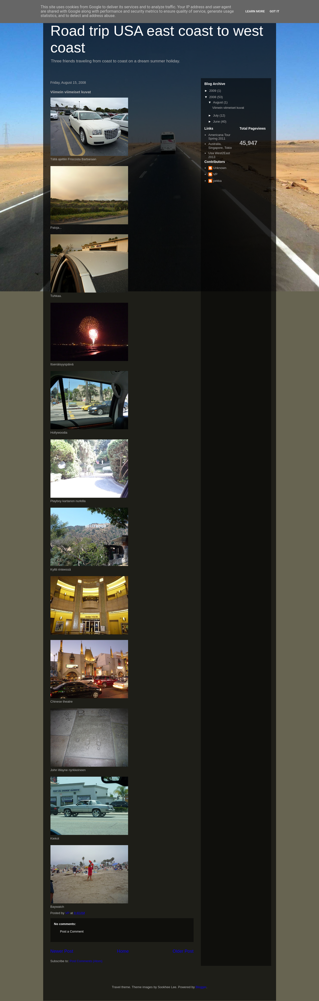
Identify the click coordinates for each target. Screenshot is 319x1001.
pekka (217, 181)
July (216, 115)
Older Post (183, 951)
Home (123, 951)
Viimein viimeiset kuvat (228, 107)
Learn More (255, 11)
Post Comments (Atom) (86, 961)
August (218, 102)
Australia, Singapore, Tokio (220, 146)
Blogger (201, 987)
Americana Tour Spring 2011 (219, 137)
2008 (213, 97)
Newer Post (61, 951)
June (217, 121)
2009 (213, 91)
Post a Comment (72, 931)
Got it (274, 11)
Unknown (219, 168)
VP (215, 174)
